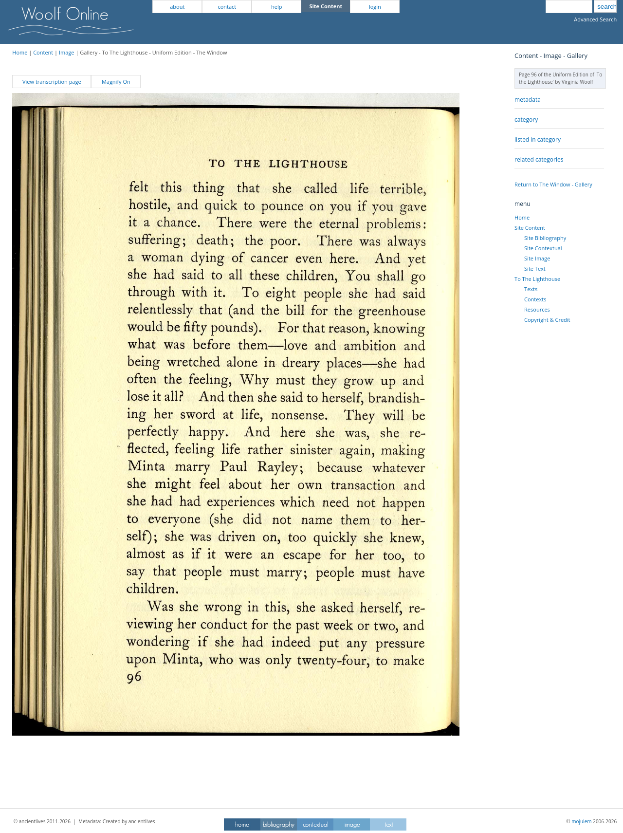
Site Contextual (543, 248)
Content (43, 52)
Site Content (529, 227)
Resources (537, 309)
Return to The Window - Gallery (553, 184)
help (276, 6)
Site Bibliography (545, 237)
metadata (527, 99)
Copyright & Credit (547, 319)
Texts (530, 289)
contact (227, 6)
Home (19, 52)
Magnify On (116, 81)
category (526, 119)
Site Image (537, 258)
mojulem (581, 821)
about (177, 6)
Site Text (535, 268)
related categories (538, 159)
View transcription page (51, 81)
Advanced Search (595, 19)
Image (66, 52)
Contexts (535, 299)
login (375, 6)
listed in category (537, 139)
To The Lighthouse (537, 278)
